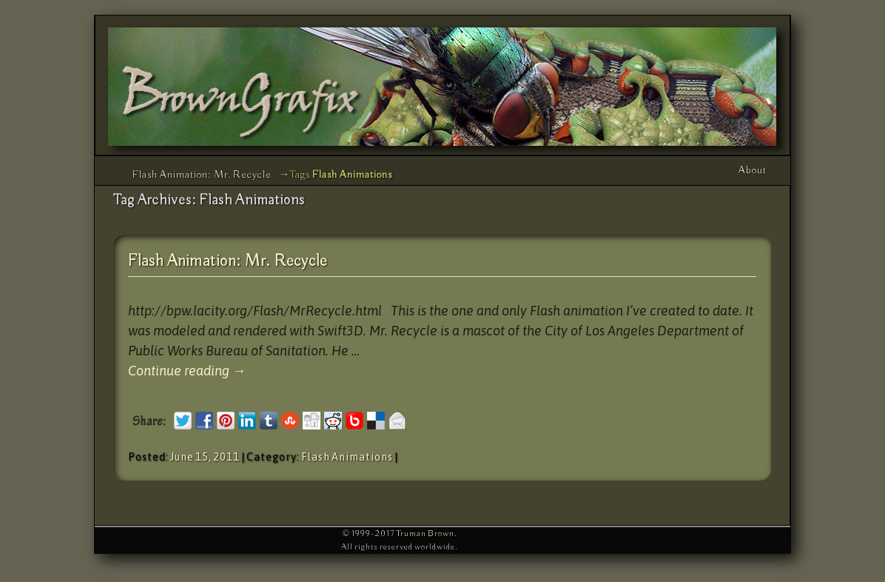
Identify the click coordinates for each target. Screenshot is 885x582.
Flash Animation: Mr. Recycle (202, 174)
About (752, 170)
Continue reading (187, 370)
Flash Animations (347, 457)
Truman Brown (425, 533)
